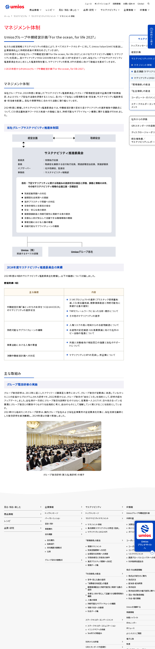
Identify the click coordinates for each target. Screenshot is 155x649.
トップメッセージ (51, 513)
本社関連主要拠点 (54, 547)
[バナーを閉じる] (152, 552)
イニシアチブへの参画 (96, 629)
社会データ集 (93, 611)
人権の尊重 (92, 599)
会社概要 (48, 534)
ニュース (88, 3)
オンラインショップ (102, 3)
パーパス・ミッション (52, 518)
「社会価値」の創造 (93, 573)
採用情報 (116, 3)
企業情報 (128, 10)
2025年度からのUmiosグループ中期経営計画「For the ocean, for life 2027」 (45, 68)
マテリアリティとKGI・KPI (97, 531)
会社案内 (50, 540)
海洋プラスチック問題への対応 (100, 561)
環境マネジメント (94, 546)
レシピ (48, 10)
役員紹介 (50, 543)
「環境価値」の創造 (93, 540)
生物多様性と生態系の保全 (99, 557)
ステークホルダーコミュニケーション (102, 625)
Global (141, 3)
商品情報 (33, 10)
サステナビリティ (108, 10)
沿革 (49, 551)
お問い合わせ (129, 3)
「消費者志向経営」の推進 (98, 583)
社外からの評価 (92, 641)
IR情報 (143, 10)
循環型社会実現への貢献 (98, 553)
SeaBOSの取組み (95, 633)
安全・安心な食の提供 (96, 579)
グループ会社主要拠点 (54, 559)
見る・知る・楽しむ (67, 10)
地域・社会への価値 (95, 607)
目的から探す (151, 38)
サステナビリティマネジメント (43, 16)
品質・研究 (88, 10)
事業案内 (48, 528)
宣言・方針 (49, 523)
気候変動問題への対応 (97, 550)
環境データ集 (93, 565)
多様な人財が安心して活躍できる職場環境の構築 (105, 595)
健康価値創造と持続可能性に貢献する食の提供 (105, 588)
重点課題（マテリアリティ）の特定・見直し (103, 528)
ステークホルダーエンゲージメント (99, 619)
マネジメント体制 (94, 524)
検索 (148, 3)
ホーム (7, 16)
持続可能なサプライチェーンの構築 (101, 603)
